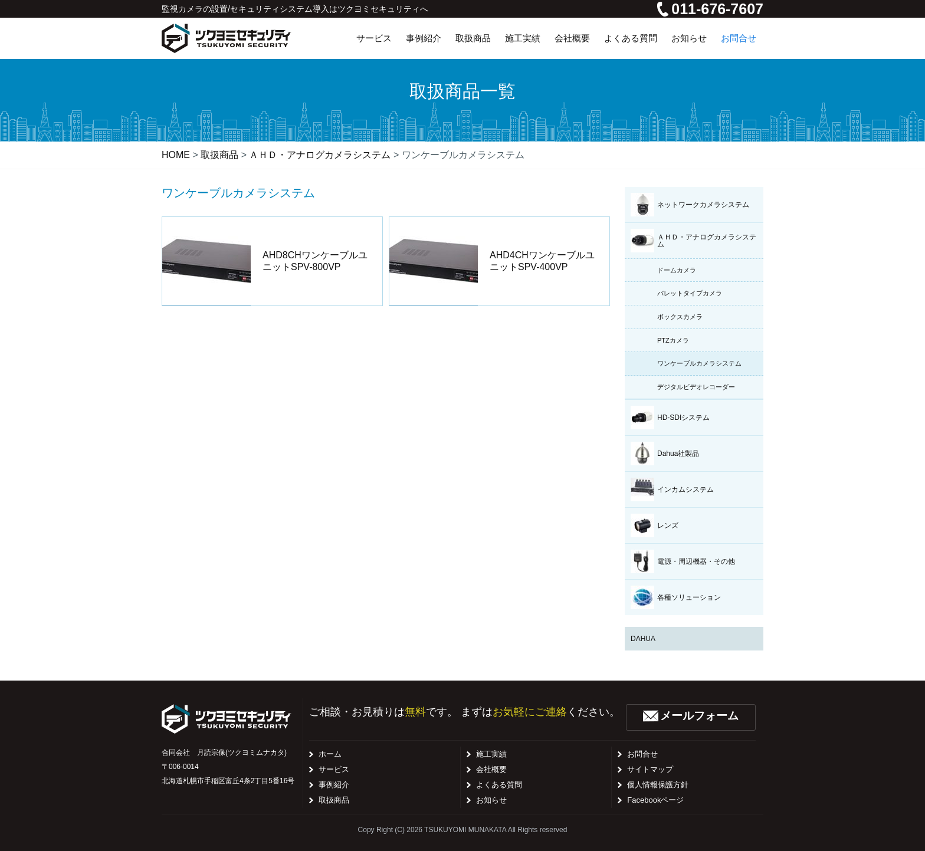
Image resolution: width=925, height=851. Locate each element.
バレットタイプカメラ (689, 293)
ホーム (330, 754)
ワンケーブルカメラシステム (699, 363)
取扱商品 (334, 800)
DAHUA (643, 639)
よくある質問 (499, 784)
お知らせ (491, 800)
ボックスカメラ (680, 316)
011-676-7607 (710, 9)
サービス (334, 769)
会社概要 (491, 769)
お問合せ (642, 754)
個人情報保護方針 (657, 784)
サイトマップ (650, 769)
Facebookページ (655, 800)
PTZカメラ (673, 340)
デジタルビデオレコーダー (696, 386)
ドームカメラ (676, 270)
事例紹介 (334, 784)
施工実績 (491, 754)
